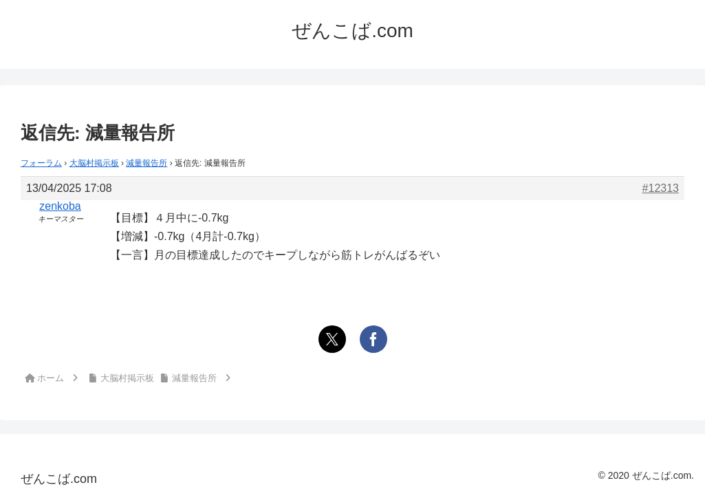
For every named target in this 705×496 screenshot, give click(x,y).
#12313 (660, 188)
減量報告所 (146, 163)
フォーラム (41, 163)
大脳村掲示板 (94, 163)
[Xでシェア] (332, 339)
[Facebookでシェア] (373, 339)
